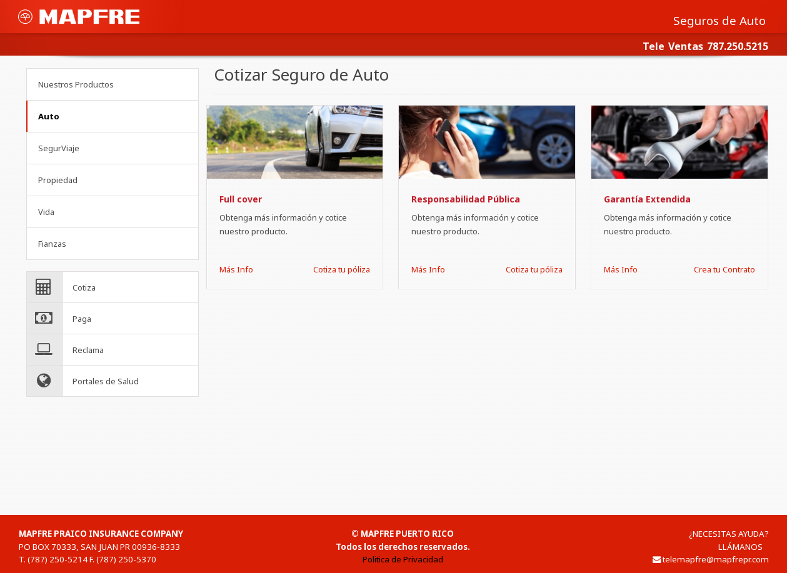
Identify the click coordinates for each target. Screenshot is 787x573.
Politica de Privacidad (403, 559)
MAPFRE (78, 16)
